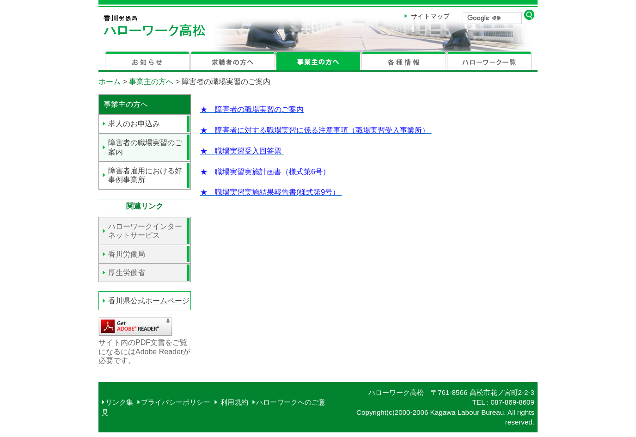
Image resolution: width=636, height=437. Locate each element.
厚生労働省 (126, 273)
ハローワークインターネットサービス (145, 230)
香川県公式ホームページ (149, 301)
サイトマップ (430, 16)
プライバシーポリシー (175, 402)
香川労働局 (126, 254)
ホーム (109, 82)
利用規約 (233, 402)
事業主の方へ (151, 82)
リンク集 (119, 402)
